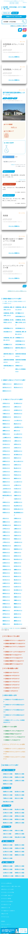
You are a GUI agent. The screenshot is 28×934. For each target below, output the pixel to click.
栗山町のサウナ (17, 468)
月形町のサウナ (17, 552)
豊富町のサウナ (17, 607)
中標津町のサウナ (18, 437)
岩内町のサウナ (6, 454)
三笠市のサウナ (6, 485)
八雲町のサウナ (17, 441)
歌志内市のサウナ (18, 559)
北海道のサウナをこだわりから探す (14, 16)
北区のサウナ (6, 518)
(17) (7, 387)
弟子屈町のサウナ (18, 454)
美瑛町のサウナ (6, 434)
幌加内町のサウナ (7, 545)
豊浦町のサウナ (6, 610)
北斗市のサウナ (6, 444)
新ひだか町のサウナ (18, 461)
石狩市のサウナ (17, 471)
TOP (2, 628)
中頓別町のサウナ (7, 492)
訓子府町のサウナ (7, 607)
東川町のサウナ (6, 468)
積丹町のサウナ (6, 593)
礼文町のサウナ (17, 586)
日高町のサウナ (17, 464)
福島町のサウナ (6, 590)
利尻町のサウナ (6, 512)
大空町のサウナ (17, 447)
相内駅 (15, 98)
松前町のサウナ (6, 556)
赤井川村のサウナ (18, 610)
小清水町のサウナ (18, 542)
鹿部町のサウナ (6, 624)
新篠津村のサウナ (18, 549)
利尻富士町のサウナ (18, 509)
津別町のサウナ (6, 566)
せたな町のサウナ (18, 434)
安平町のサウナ (6, 451)
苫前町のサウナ (6, 478)
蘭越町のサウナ (17, 603)
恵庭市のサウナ (17, 458)
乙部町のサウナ (17, 492)
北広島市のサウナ (18, 410)
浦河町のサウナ (6, 573)
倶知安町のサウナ (7, 441)
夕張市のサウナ (17, 532)
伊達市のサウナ (6, 502)
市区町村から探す (6, 13)
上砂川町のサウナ (7, 488)
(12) (18, 387)
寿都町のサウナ (17, 539)
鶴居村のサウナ (6, 620)
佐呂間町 (10, 271)
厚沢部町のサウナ (7, 525)
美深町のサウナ (6, 600)
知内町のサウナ (6, 586)
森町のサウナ (17, 430)
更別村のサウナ (6, 552)
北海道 (5, 49)
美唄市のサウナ (6, 597)
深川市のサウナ (6, 576)
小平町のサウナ (6, 542)
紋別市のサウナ (6, 475)
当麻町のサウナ (17, 545)
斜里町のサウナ (6, 461)
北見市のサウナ (6, 403)
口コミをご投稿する (14, 56)
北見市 (9, 219)
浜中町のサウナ (17, 566)
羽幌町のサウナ (17, 600)
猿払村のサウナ (17, 580)
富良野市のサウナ (18, 451)
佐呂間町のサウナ (18, 502)
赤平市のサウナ (6, 614)
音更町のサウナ (6, 406)
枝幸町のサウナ (17, 556)
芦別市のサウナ (17, 475)
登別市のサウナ (17, 417)
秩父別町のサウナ (18, 590)
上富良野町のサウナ (18, 427)
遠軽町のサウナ (17, 478)
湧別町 (9, 244)
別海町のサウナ (6, 509)
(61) (7, 384)
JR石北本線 (17, 628)
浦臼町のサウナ (17, 573)
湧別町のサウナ (17, 576)
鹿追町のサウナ (6, 481)
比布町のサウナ (6, 562)
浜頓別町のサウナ (7, 569)
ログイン (25, 2)
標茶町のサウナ (6, 559)
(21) (18, 384)
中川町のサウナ (17, 488)
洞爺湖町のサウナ (7, 417)
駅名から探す (14, 13)
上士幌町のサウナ (7, 437)
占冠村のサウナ (17, 522)
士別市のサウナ (6, 447)
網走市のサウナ (17, 423)
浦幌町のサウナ (17, 569)
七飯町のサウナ (6, 427)
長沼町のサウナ (6, 617)
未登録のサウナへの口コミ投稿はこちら (17, 291)
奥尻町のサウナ (6, 539)
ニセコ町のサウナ (18, 420)
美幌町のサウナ (17, 597)
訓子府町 (10, 98)
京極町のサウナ (17, 495)
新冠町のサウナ (6, 549)
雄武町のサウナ (17, 617)
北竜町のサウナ (17, 518)
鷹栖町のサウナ (17, 620)
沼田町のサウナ (17, 562)
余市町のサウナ (6, 505)
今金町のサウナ (17, 498)
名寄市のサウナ (17, 444)
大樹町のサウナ (6, 535)
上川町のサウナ (6, 410)
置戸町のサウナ (17, 593)
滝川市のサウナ (6, 580)
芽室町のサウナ (6, 603)
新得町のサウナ (6, 464)
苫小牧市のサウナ (18, 403)
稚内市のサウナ (6, 420)
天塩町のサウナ (17, 535)
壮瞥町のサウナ (6, 532)
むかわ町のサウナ (18, 481)
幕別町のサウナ (6, 423)
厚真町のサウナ (17, 525)
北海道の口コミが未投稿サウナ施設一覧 (18, 25)
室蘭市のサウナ (6, 430)
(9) (7, 391)
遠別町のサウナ (17, 614)
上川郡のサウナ (17, 485)
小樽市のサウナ (17, 406)
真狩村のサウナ (17, 583)
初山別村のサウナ (18, 505)
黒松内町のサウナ (18, 624)
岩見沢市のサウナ (18, 413)
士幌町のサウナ (17, 528)
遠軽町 (9, 49)
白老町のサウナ (6, 583)
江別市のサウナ (6, 471)
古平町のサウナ (6, 528)
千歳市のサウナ (6, 413)
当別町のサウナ (6, 458)
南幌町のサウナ (6, 522)
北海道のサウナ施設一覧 (9, 628)
